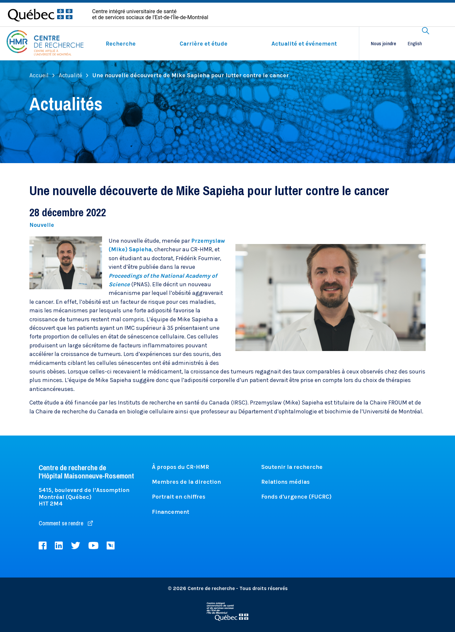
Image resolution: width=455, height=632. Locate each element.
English (415, 43)
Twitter (75, 545)
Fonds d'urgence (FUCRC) (296, 496)
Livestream (111, 545)
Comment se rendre (66, 523)
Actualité (73, 75)
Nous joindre (383, 44)
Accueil (42, 75)
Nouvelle (41, 225)
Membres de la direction (186, 481)
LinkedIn (59, 545)
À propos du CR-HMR (180, 467)
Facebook (43, 545)
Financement (170, 512)
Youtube (93, 545)
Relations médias (285, 481)
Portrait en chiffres (178, 496)
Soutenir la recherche (292, 467)
